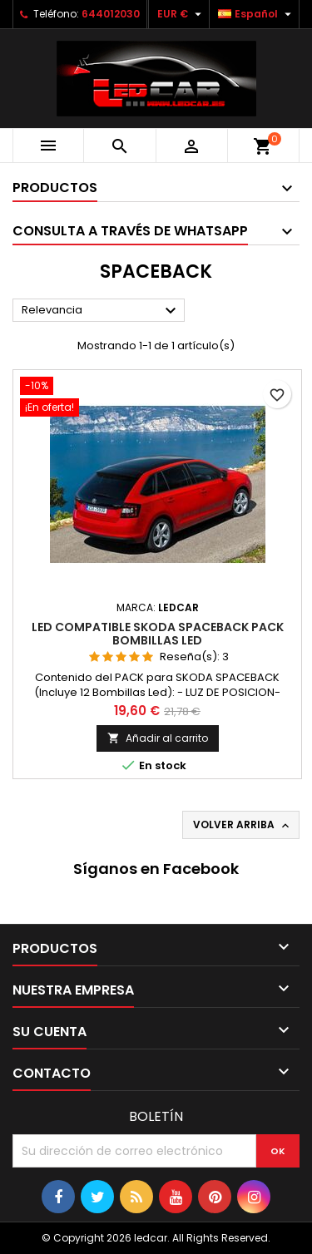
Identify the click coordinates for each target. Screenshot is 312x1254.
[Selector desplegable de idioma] (256, 14)
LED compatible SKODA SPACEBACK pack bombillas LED (158, 634)
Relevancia (101, 311)
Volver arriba (242, 824)
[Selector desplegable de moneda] (181, 14)
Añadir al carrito (157, 738)
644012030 (111, 14)
